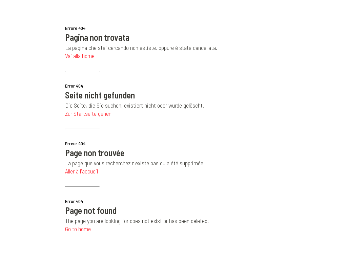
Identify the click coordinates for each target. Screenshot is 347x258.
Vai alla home (80, 55)
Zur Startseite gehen (88, 113)
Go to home (78, 229)
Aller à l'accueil (81, 171)
